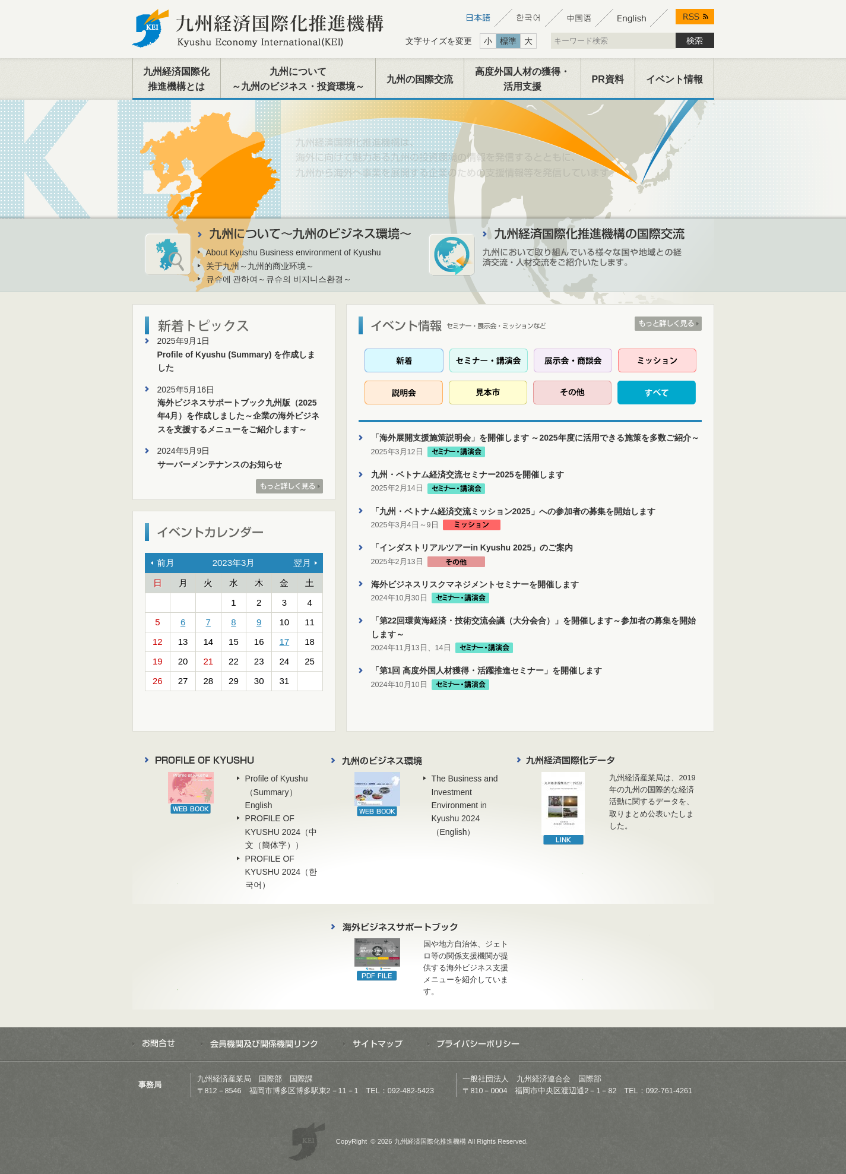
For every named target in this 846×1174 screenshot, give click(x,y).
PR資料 (608, 79)
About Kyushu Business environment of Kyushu (293, 252)
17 (285, 642)
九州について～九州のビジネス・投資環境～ (298, 79)
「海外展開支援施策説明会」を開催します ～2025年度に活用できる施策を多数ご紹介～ (535, 437)
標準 (508, 41)
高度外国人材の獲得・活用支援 (522, 79)
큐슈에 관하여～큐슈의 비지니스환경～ (279, 279)
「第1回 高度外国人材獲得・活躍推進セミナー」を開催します (487, 670)
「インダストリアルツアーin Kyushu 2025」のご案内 (472, 547)
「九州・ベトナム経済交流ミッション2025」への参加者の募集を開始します (513, 511)
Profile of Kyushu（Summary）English (276, 792)
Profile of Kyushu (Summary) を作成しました (236, 361)
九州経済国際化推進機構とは (176, 79)
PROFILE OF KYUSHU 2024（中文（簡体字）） (281, 832)
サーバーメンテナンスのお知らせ (219, 464)
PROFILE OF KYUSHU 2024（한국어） (281, 872)
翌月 (302, 563)
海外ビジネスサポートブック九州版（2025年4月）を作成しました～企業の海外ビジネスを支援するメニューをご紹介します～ (238, 416)
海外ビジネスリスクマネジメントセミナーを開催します (475, 584)
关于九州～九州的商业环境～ (260, 266)
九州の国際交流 (419, 79)
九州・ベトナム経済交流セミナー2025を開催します (467, 474)
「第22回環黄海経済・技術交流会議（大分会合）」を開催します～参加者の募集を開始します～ (533, 627)
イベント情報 (674, 79)
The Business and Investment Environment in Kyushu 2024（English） (465, 805)
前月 (166, 563)
